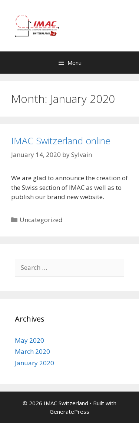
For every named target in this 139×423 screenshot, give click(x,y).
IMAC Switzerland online (60, 140)
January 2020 (34, 363)
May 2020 (29, 340)
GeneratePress (69, 411)
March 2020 (32, 351)
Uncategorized (41, 219)
